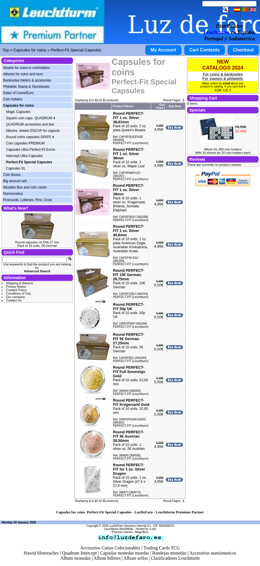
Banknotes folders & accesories (27, 80)
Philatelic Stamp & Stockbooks (26, 87)
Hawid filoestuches (41, 553)
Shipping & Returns (19, 283)
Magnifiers (141, 532)
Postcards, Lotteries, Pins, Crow (27, 200)
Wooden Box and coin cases (25, 187)
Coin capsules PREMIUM (25, 143)
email (226, 83)
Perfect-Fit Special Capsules (76, 50)
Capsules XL (15, 168)
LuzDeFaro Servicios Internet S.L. (130, 525)
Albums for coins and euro (23, 74)
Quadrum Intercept (79, 553)
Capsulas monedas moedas (124, 553)
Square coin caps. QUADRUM (30, 118)
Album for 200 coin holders (223, 149)
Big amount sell (15, 181)
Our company (15, 297)
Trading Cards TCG (162, 547)
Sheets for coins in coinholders (26, 68)
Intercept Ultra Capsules (24, 156)
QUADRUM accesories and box (30, 124)
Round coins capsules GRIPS (30, 137)
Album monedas (75, 558)
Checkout (243, 49)
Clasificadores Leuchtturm (175, 558)
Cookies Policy (16, 290)
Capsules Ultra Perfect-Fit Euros (30, 150)
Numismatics (13, 194)
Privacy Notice (16, 286)
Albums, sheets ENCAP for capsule (33, 131)
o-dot (152, 529)
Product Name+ (123, 106)
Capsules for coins (29, 50)
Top (6, 50)
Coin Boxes (12, 175)
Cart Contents (204, 49)
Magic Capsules (18, 112)
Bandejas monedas (169, 553)
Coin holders (12, 99)
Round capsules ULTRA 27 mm (37, 242)
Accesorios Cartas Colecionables (110, 547)
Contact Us (13, 300)
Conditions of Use (18, 293)
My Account (163, 49)
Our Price (160, 106)
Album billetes (107, 558)
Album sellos (136, 558)
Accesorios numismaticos (212, 553)
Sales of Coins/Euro (18, 93)
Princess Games (122, 532)
